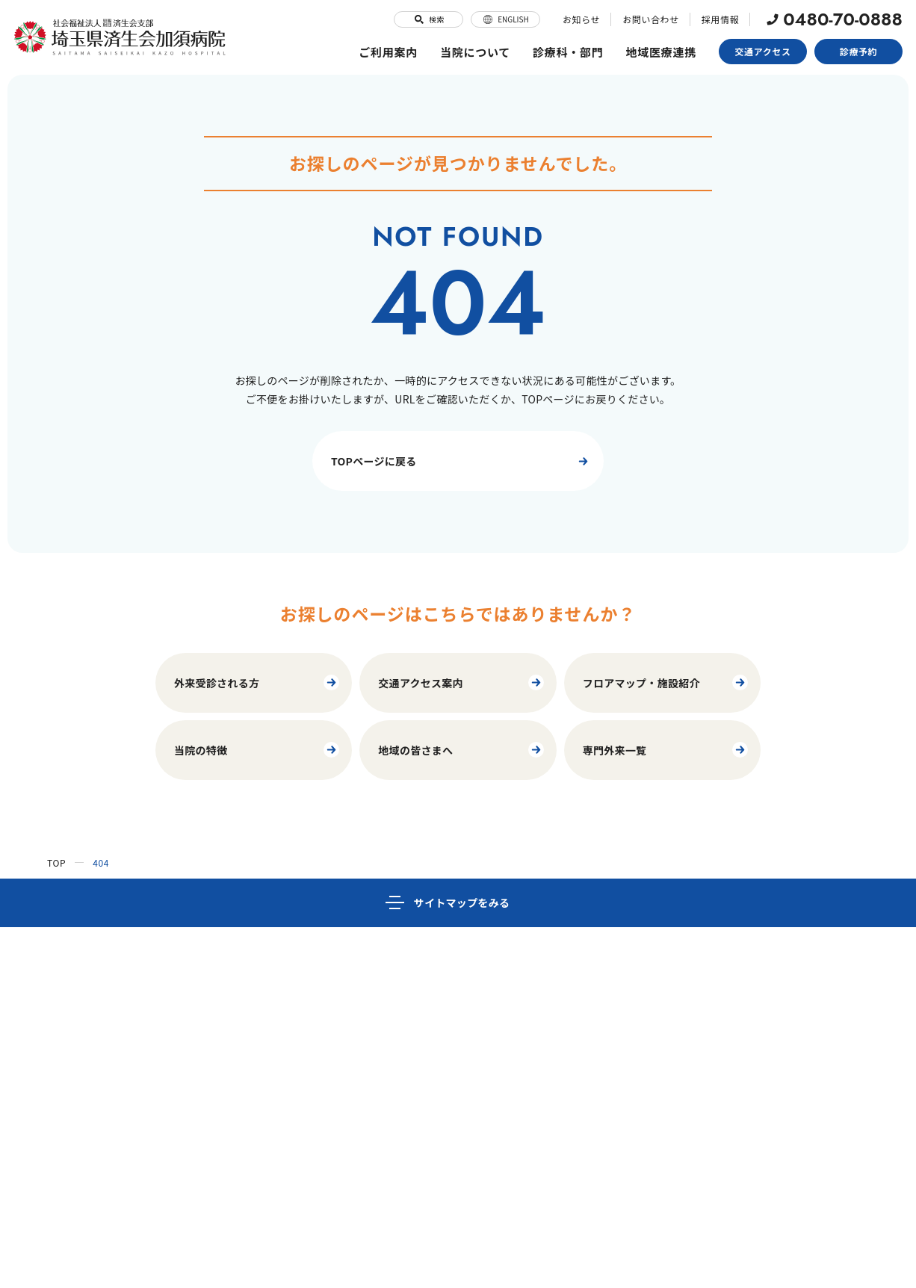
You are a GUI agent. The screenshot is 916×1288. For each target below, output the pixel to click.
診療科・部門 (568, 52)
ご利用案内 (388, 52)
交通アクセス (763, 51)
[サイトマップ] (458, 903)
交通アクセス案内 (461, 682)
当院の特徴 (257, 749)
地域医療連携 (661, 52)
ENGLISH (505, 19)
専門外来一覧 (666, 749)
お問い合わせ (650, 19)
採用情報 (720, 19)
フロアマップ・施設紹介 (666, 682)
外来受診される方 (257, 682)
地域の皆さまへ (461, 749)
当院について (475, 52)
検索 (428, 19)
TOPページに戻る (461, 461)
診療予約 (858, 51)
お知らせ (581, 19)
